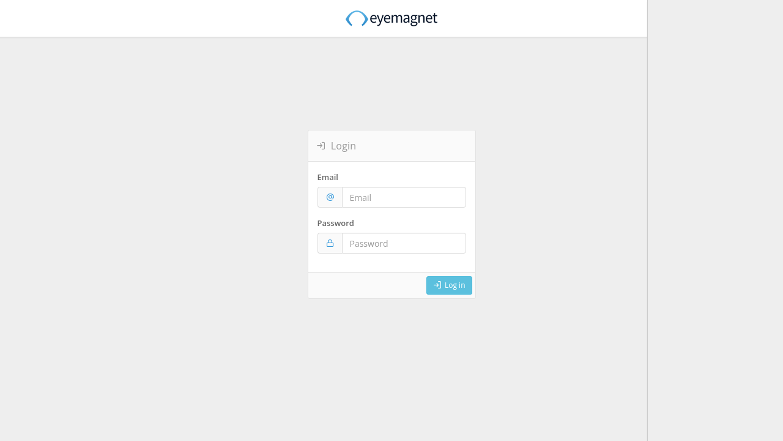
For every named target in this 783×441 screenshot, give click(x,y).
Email (327, 177)
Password (335, 222)
